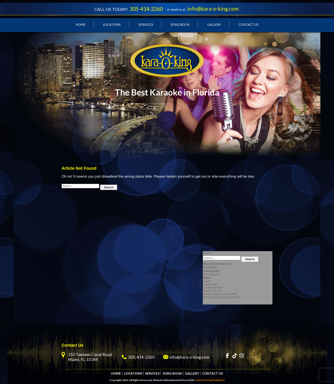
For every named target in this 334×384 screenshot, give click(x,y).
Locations (112, 25)
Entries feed (210, 284)
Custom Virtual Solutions (210, 380)
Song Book (180, 25)
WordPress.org (212, 291)
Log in (206, 281)
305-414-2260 (146, 9)
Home (80, 25)
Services (145, 25)
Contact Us (248, 25)
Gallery (214, 25)
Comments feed (212, 287)
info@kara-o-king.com (214, 9)
